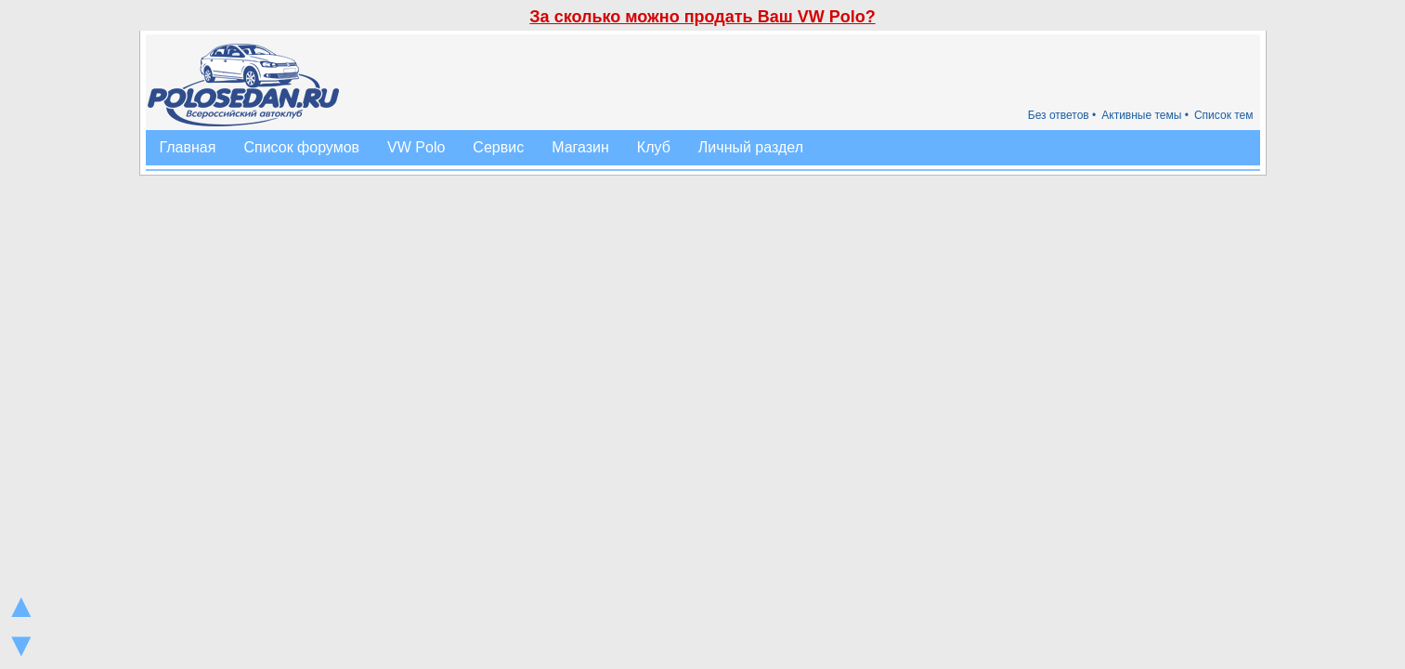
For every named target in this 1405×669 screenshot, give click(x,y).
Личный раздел (750, 147)
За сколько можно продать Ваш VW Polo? (702, 16)
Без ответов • (1062, 115)
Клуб (653, 147)
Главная (188, 147)
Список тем (1224, 115)
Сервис (498, 147)
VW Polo (416, 147)
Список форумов (301, 147)
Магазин (580, 147)
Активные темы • (1145, 115)
